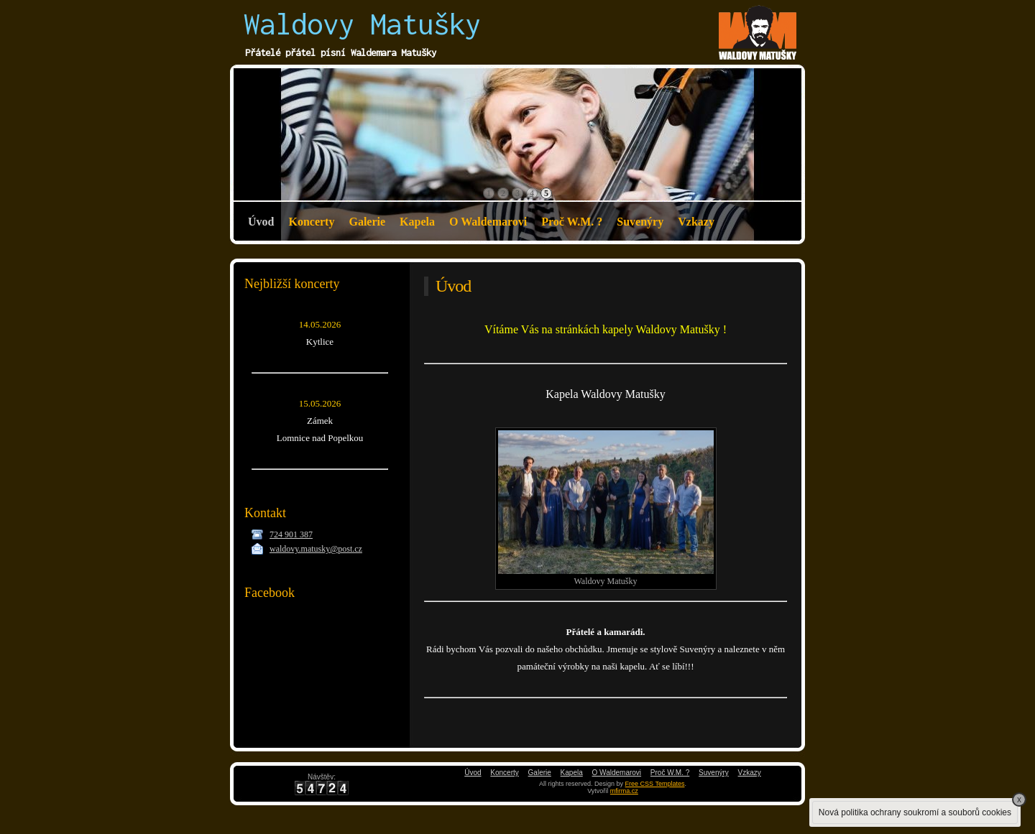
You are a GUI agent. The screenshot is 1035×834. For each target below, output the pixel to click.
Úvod (261, 222)
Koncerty (311, 222)
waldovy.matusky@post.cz (316, 549)
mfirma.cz (624, 790)
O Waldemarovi (488, 222)
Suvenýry (640, 222)
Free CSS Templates (655, 783)
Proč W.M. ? (571, 222)
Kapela (417, 222)
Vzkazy (696, 222)
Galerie (367, 222)
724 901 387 (291, 534)
